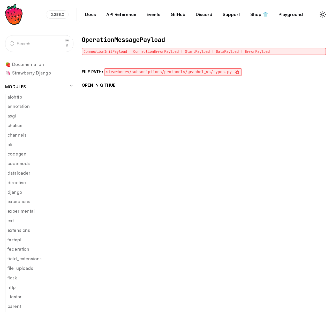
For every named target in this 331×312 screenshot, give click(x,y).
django (14, 192)
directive (16, 182)
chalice (14, 125)
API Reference (121, 17)
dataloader (18, 173)
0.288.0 (57, 14)
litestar (14, 296)
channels (16, 135)
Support (231, 17)
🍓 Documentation (24, 64)
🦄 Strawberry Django (28, 73)
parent (14, 306)
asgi (11, 115)
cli (9, 144)
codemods (18, 163)
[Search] (39, 43)
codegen (16, 154)
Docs (90, 17)
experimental (21, 211)
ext (10, 220)
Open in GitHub (99, 85)
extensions (18, 230)
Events (153, 17)
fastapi (14, 239)
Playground (291, 17)
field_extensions (24, 258)
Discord (204, 17)
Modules (39, 86)
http (11, 287)
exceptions (18, 201)
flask (12, 277)
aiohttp (14, 97)
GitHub (178, 17)
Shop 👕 (259, 17)
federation (18, 249)
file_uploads (20, 268)
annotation (18, 106)
